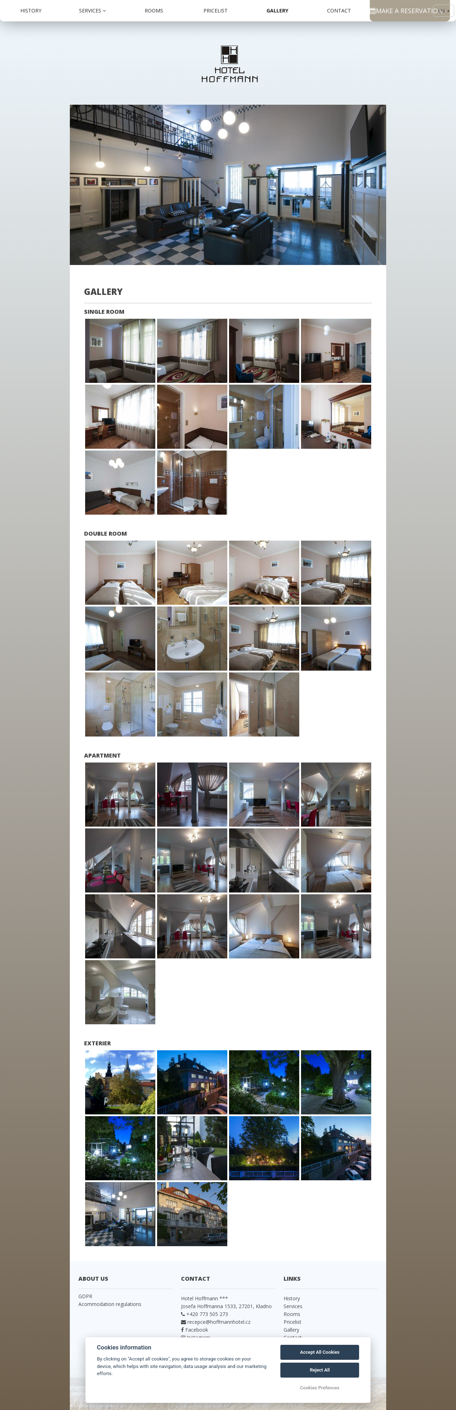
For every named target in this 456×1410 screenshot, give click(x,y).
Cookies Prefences (319, 1387)
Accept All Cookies (320, 1352)
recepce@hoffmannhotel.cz (218, 1321)
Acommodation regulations (109, 1304)
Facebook (196, 1329)
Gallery (277, 10)
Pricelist (215, 10)
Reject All (320, 1370)
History (30, 10)
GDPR (85, 1296)
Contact (339, 10)
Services (92, 10)
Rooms (154, 10)
